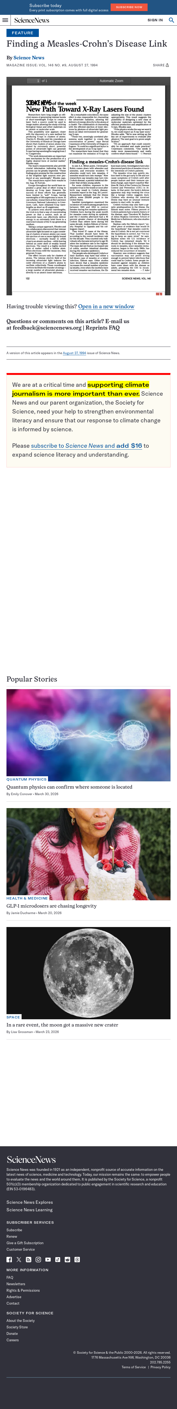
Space (13, 1017)
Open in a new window (106, 306)
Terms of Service (134, 1367)
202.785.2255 (160, 1362)
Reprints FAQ (103, 328)
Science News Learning (29, 1209)
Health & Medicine (27, 898)
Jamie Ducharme (23, 913)
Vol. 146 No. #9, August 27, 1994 (68, 65)
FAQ (9, 1277)
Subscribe (14, 1230)
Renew (11, 1236)
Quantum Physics (26, 779)
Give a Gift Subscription (24, 1243)
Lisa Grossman (22, 1032)
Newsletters (15, 1284)
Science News (28, 58)
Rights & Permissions (23, 1290)
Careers (12, 1340)
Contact (12, 1303)
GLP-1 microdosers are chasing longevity (51, 906)
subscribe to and (86, 445)
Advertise (13, 1297)
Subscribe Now (129, 7)
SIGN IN (155, 20)
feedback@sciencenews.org (47, 328)
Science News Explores (29, 1202)
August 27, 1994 (74, 353)
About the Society (20, 1320)
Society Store (17, 1327)
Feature (22, 32)
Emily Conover (21, 794)
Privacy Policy (161, 1367)
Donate (12, 1333)
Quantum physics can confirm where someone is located (69, 787)
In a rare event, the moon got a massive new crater (62, 1025)
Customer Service (20, 1249)
